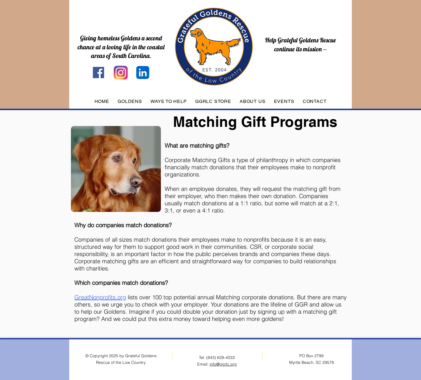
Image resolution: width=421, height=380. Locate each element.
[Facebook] (98, 72)
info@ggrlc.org (223, 364)
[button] (129, 101)
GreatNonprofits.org (100, 297)
